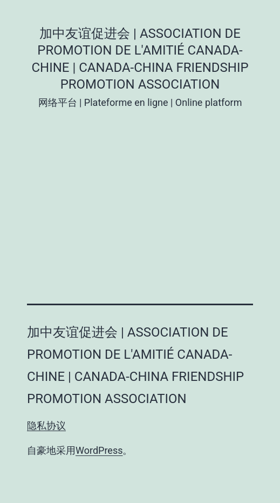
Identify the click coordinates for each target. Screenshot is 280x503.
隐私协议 (46, 425)
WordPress (99, 450)
